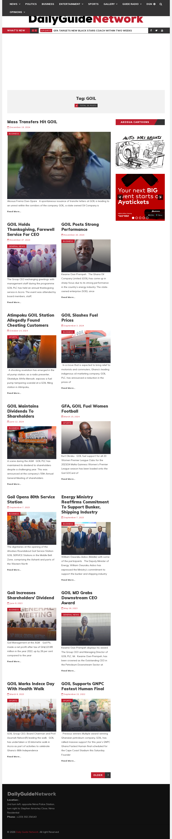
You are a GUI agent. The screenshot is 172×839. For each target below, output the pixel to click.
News (13, 4)
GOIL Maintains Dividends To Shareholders (23, 411)
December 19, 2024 (20, 127)
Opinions (16, 12)
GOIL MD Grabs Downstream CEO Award (79, 597)
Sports (93, 4)
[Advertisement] (86, 61)
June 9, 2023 (16, 603)
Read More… (14, 211)
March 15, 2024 (71, 416)
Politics (31, 4)
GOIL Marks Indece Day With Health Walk (30, 686)
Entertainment (69, 4)
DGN (149, 4)
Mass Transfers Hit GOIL (32, 121)
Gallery (109, 4)
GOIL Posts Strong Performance (80, 227)
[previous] (120, 197)
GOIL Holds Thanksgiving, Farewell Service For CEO (30, 229)
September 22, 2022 (74, 694)
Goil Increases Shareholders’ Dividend (30, 595)
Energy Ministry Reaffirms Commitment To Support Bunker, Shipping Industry (85, 504)
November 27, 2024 (20, 240)
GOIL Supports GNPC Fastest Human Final (82, 686)
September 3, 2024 (74, 325)
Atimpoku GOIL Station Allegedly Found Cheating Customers (30, 320)
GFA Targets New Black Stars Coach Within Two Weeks (92, 30)
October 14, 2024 (19, 330)
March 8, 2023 (17, 694)
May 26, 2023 (70, 608)
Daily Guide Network (27, 831)
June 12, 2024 (17, 421)
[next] (160, 197)
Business (48, 4)
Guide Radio (130, 4)
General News (17, 246)
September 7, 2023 (20, 507)
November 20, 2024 (74, 235)
